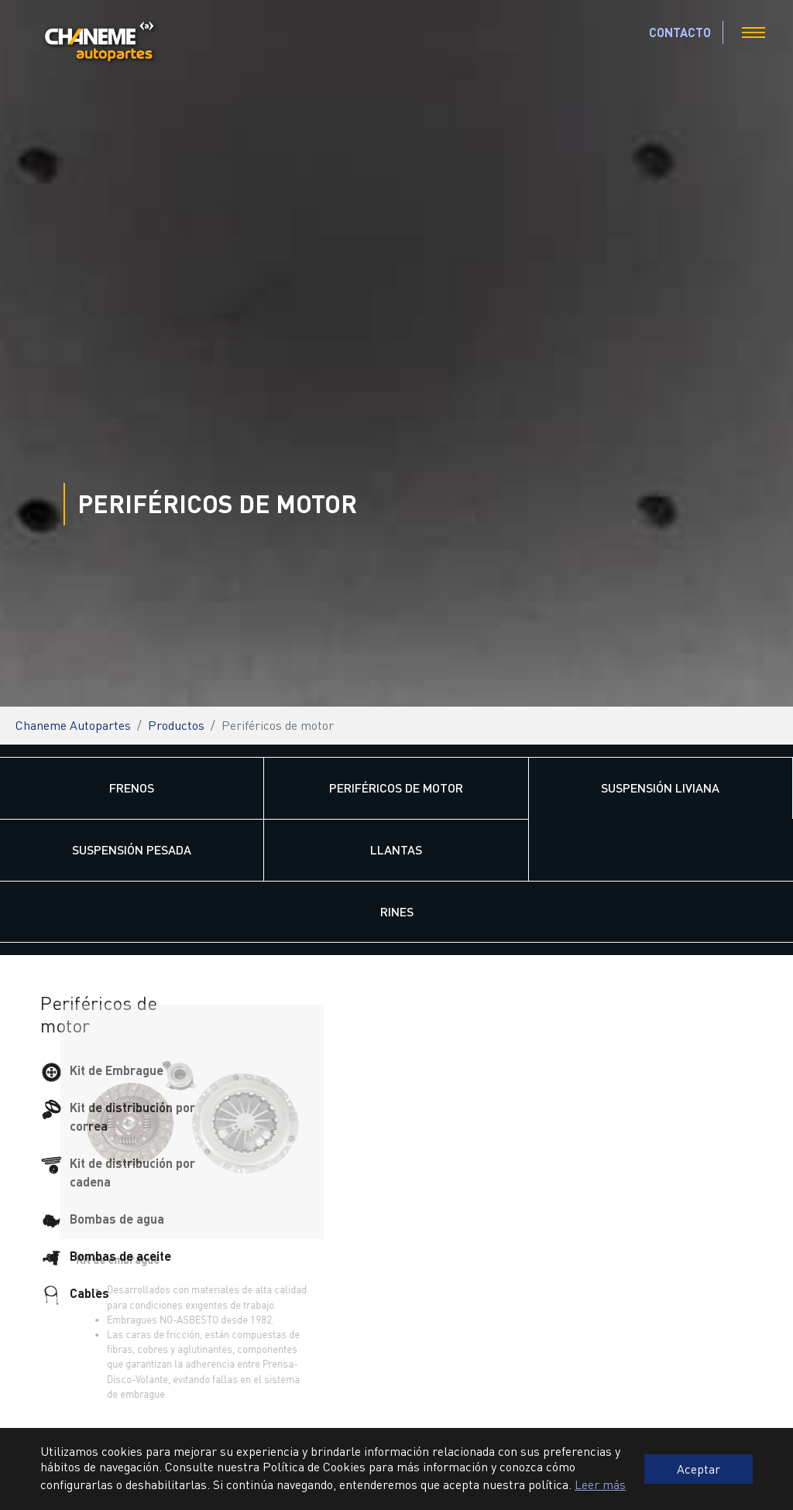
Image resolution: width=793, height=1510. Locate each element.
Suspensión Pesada (131, 849)
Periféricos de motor (396, 787)
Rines (397, 911)
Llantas (396, 849)
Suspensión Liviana (660, 787)
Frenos (131, 787)
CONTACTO (680, 32)
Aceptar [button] (698, 1468)
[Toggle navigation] (753, 32)
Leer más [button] (600, 1484)
